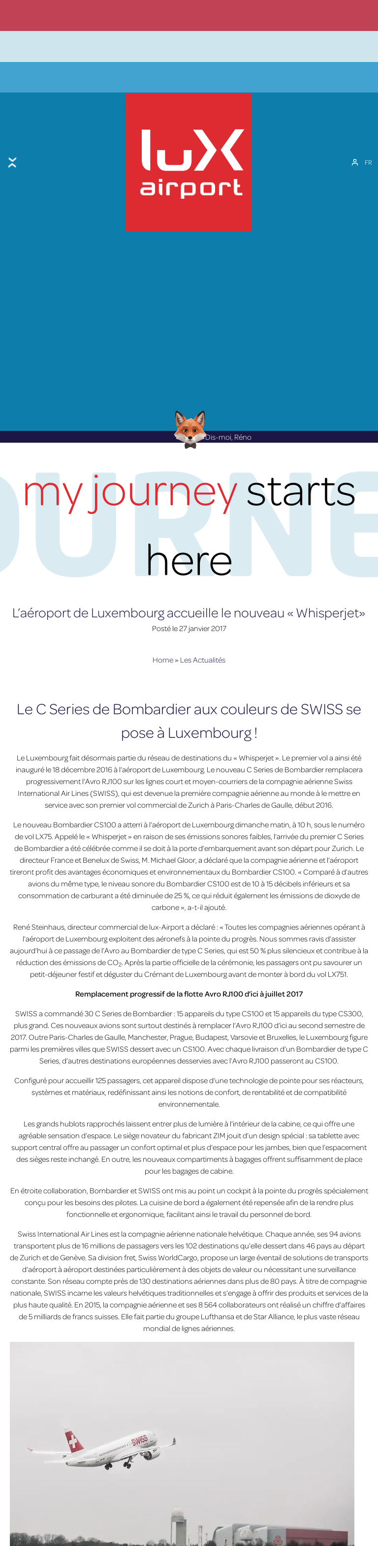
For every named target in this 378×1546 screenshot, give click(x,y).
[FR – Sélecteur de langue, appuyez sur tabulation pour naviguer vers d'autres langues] (368, 142)
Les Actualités (202, 625)
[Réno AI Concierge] (189, 394)
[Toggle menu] (12, 142)
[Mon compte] (355, 142)
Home (163, 625)
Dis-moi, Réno (210, 402)
